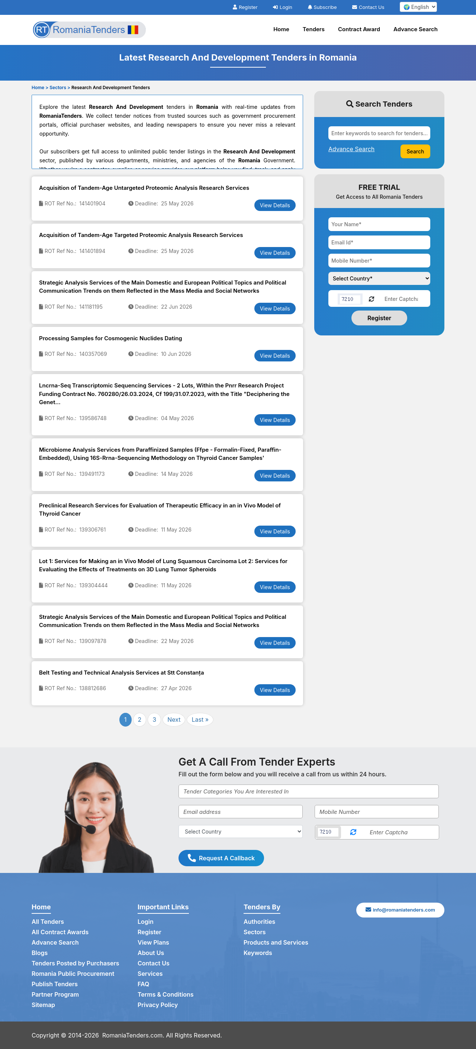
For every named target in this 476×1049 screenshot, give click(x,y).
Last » (200, 719)
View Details (275, 205)
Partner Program (55, 994)
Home (281, 29)
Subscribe (322, 7)
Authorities (259, 922)
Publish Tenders (55, 984)
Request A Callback (221, 858)
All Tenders (48, 922)
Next (173, 719)
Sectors (255, 932)
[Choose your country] (379, 278)
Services (150, 974)
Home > (40, 87)
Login (282, 7)
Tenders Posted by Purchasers (75, 963)
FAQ (143, 984)
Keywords (258, 953)
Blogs (40, 953)
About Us (151, 953)
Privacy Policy (158, 1005)
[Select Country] (240, 831)
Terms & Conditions (166, 994)
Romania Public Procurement (73, 974)
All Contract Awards (60, 932)
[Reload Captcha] (371, 298)
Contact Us (368, 7)
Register (245, 7)
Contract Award (359, 29)
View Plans (153, 942)
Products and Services (276, 942)
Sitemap (43, 1005)
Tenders (314, 29)
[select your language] (418, 7)
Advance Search (415, 29)
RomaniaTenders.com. (133, 1035)
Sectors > (59, 87)
